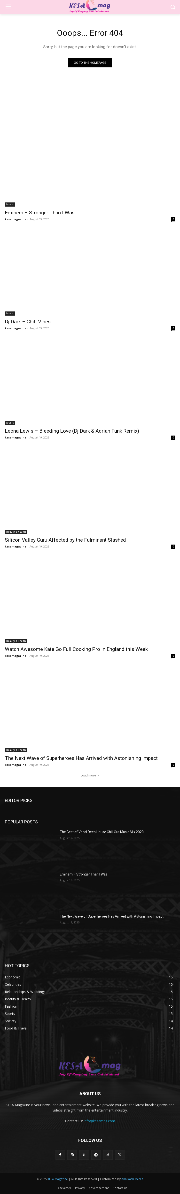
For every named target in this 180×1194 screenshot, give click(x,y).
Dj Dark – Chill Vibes (28, 322)
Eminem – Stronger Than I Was (40, 213)
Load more (90, 775)
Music (10, 204)
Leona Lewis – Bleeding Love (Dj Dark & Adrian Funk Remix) (72, 431)
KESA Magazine (57, 1179)
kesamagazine (15, 219)
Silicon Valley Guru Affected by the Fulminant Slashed (65, 540)
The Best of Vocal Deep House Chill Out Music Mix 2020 (102, 832)
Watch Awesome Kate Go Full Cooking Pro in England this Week (76, 649)
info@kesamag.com (99, 1121)
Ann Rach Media (132, 1179)
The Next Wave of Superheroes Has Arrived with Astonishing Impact (81, 758)
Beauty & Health (16, 531)
